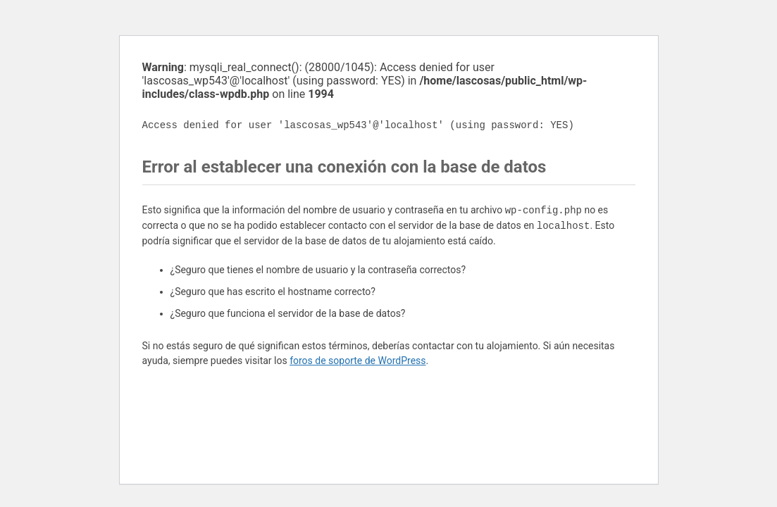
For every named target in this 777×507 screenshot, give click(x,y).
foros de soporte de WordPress (357, 360)
